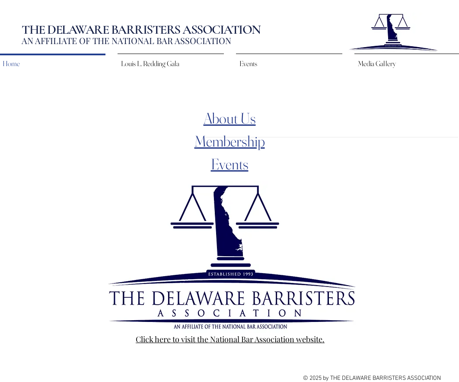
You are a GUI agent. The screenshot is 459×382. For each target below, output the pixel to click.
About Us (230, 118)
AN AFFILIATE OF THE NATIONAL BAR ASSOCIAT (119, 40)
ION (223, 40)
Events (230, 164)
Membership (229, 141)
